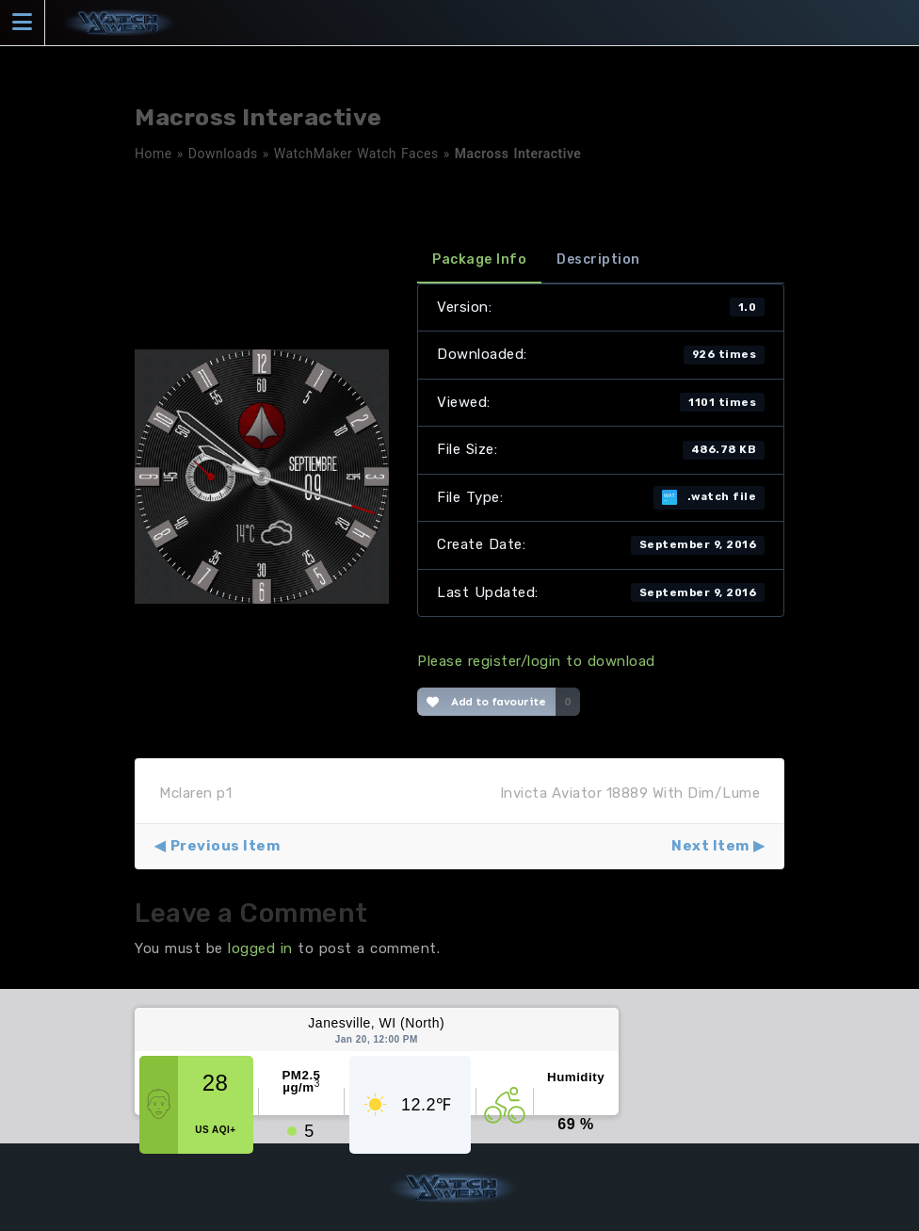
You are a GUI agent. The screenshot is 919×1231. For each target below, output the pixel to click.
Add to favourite (486, 701)
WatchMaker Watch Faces (356, 153)
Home (153, 153)
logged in (260, 948)
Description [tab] (598, 259)
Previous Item (225, 845)
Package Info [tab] (479, 259)
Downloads (223, 153)
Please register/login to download (536, 661)
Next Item (710, 845)
